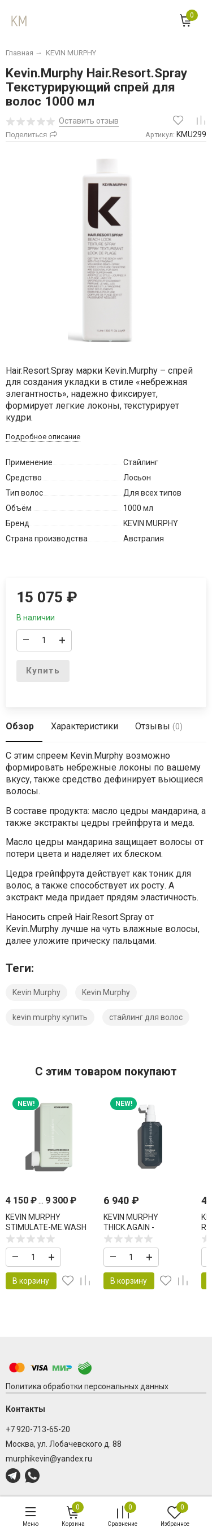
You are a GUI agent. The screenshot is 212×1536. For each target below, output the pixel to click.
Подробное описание (43, 436)
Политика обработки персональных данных (87, 1386)
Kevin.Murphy (106, 992)
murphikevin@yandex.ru (49, 1458)
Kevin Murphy (36, 992)
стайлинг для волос (146, 1017)
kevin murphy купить (50, 1017)
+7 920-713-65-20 (38, 1429)
